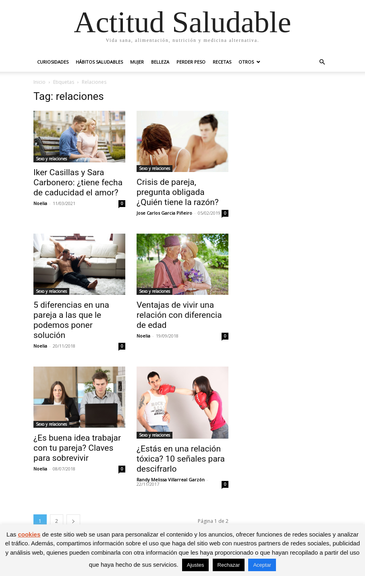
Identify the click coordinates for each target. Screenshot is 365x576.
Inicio (39, 82)
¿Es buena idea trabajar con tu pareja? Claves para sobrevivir (77, 448)
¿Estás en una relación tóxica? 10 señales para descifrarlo (181, 459)
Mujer (137, 62)
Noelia (40, 203)
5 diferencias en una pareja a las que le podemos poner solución (71, 320)
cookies (29, 534)
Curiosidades (52, 62)
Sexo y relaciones (51, 159)
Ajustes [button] (195, 565)
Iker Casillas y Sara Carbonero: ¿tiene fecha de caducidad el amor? (77, 182)
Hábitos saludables (99, 62)
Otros (246, 62)
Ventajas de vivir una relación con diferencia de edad (179, 315)
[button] (322, 62)
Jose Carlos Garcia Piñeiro (164, 213)
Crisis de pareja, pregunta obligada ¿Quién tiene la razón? (178, 192)
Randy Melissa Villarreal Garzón (171, 480)
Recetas (222, 62)
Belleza (160, 62)
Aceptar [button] (262, 565)
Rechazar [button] (229, 565)
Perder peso (190, 62)
